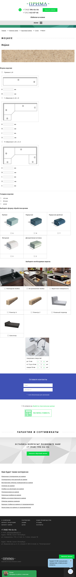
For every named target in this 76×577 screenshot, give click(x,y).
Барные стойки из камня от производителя (18, 504)
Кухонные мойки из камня (11, 495)
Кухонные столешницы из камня (14, 476)
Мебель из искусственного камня (14, 498)
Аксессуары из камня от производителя (16, 507)
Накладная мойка (13, 288)
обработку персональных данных (43, 406)
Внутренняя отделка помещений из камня (17, 483)
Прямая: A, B (8, 72)
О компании (6, 520)
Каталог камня (13, 30)
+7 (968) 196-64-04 (38, 447)
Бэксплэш (13, 335)
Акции (24, 522)
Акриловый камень (26, 30)
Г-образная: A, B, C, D (11, 98)
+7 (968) (31, 9)
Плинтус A (13, 312)
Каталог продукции (9, 522)
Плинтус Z (36, 312)
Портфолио (26, 520)
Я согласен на (38, 406)
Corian (37, 30)
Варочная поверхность (60, 288)
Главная (4, 30)
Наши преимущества (43, 520)
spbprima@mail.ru (14, 532)
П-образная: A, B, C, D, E (12, 142)
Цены (24, 525)
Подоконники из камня (10, 492)
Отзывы (39, 522)
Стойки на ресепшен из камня (13, 489)
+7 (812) (30, 12)
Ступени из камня (8, 486)
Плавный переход (60, 312)
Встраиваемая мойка (36, 288)
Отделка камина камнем (11, 501)
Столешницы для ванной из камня (14, 479)
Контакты (39, 525)
